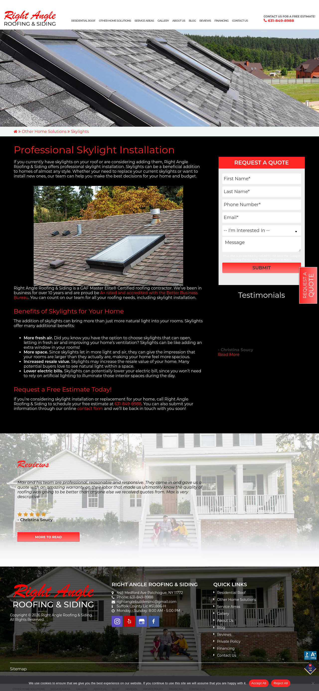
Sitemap (18, 669)
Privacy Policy (241, 259)
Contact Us (226, 655)
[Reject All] (312, 683)
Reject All (281, 683)
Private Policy (228, 641)
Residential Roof (231, 592)
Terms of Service (270, 259)
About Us (225, 620)
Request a (308, 285)
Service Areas (228, 606)
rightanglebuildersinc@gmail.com (146, 601)
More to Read (48, 537)
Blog (221, 627)
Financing (226, 648)
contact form (90, 408)
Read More (229, 354)
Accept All (258, 683)
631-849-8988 (281, 20)
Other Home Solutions (44, 131)
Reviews (224, 634)
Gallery (223, 613)
